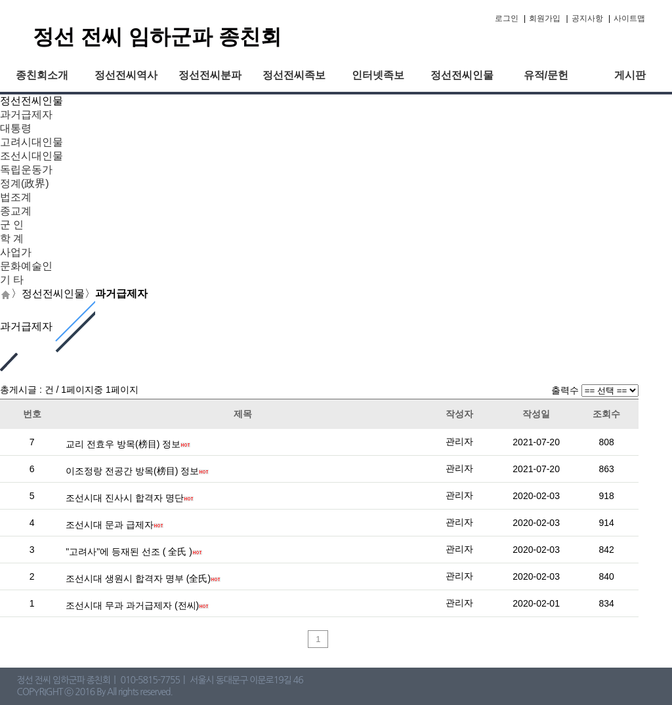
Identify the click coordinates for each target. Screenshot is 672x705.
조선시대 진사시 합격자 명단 (125, 498)
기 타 (12, 279)
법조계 (16, 197)
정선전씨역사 (126, 75)
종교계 (16, 210)
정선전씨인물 (462, 75)
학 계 (12, 238)
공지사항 (587, 18)
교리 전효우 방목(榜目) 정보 (123, 444)
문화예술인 (26, 266)
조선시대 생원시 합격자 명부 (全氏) (138, 578)
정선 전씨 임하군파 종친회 (157, 37)
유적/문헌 (546, 75)
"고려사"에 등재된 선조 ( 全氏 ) (129, 551)
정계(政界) (24, 183)
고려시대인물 (31, 142)
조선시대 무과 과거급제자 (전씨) (132, 605)
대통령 (16, 128)
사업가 (16, 252)
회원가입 (544, 18)
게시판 (630, 75)
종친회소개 (42, 75)
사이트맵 (629, 18)
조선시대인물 (31, 155)
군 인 (12, 224)
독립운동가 (26, 169)
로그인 (506, 18)
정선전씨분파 (210, 75)
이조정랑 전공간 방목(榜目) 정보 (132, 471)
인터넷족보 (378, 75)
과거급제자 (26, 114)
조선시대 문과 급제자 (110, 524)
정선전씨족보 (294, 75)
